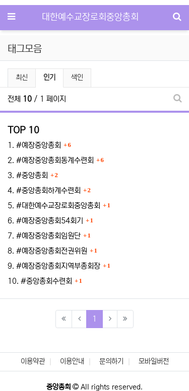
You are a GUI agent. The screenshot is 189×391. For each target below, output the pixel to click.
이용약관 (33, 361)
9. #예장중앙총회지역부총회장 (54, 266)
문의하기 (111, 361)
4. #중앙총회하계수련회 (44, 190)
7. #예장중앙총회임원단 (44, 235)
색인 (77, 77)
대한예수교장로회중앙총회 (90, 17)
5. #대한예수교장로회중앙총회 (54, 205)
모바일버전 (154, 361)
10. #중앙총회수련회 (40, 281)
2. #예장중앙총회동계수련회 (51, 160)
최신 (22, 77)
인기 (49, 77)
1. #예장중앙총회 (34, 145)
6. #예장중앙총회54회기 (45, 220)
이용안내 (72, 361)
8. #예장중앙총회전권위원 (47, 251)
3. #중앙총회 (28, 175)
